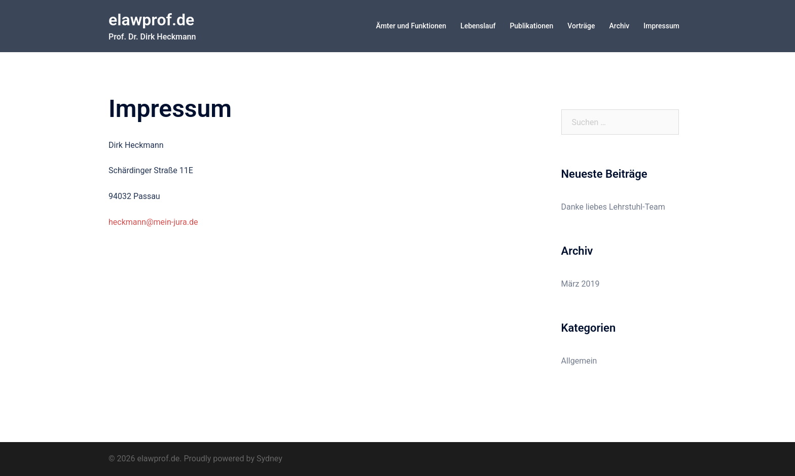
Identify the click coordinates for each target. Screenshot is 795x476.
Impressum (661, 26)
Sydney (269, 458)
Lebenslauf (477, 26)
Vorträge (581, 26)
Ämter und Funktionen (411, 26)
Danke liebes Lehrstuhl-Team (613, 207)
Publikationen (531, 26)
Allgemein (579, 361)
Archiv (619, 26)
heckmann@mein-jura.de (153, 222)
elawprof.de (151, 19)
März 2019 (580, 284)
